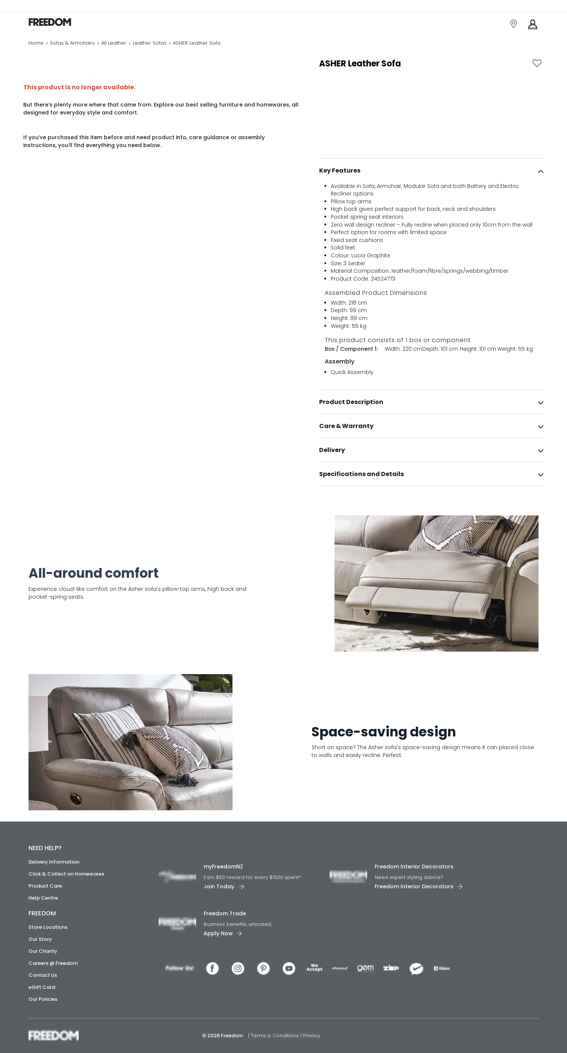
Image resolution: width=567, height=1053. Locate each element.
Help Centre (43, 897)
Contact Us (42, 975)
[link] (62, 22)
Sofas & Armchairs (72, 43)
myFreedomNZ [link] (223, 866)
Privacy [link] (311, 1035)
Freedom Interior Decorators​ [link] (414, 866)
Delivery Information (53, 861)
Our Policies (42, 999)
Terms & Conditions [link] (275, 1035)
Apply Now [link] (218, 933)
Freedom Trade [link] (225, 913)
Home (36, 43)
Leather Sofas (149, 43)
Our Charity (42, 951)
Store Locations (48, 927)
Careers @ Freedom (53, 963)
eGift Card (41, 987)
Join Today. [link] (219, 886)
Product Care (45, 885)
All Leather (113, 43)
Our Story (40, 939)
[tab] (431, 171)
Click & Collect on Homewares (66, 873)
